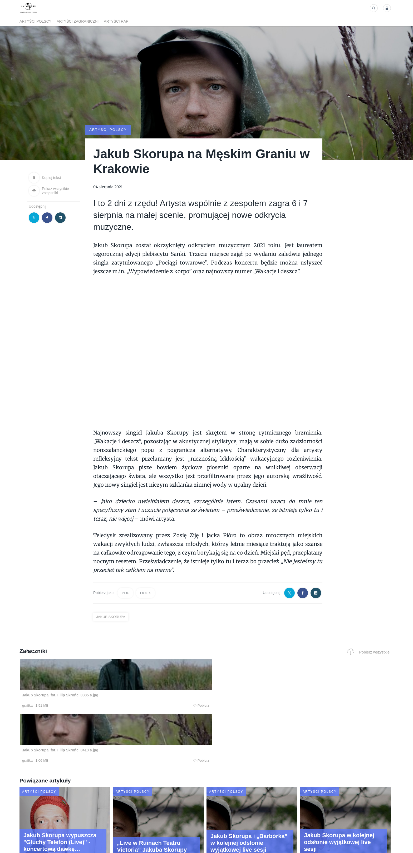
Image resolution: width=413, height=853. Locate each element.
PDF (125, 593)
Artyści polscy (35, 21)
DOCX (145, 593)
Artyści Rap (116, 21)
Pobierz (99, 706)
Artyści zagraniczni (78, 21)
